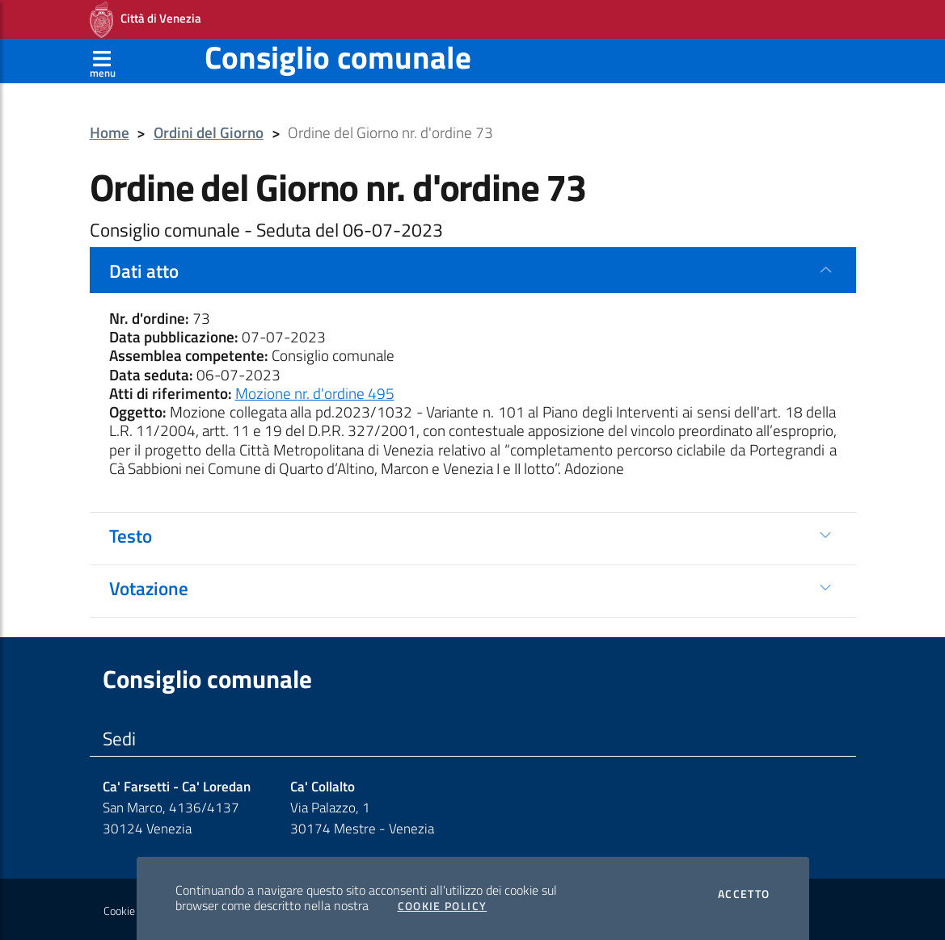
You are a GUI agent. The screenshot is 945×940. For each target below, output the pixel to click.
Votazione (148, 587)
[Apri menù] (103, 60)
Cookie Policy (442, 906)
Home (109, 133)
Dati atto (144, 270)
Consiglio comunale (338, 57)
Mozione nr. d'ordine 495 (314, 393)
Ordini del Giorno (209, 133)
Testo (130, 535)
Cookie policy (133, 911)
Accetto (744, 894)
